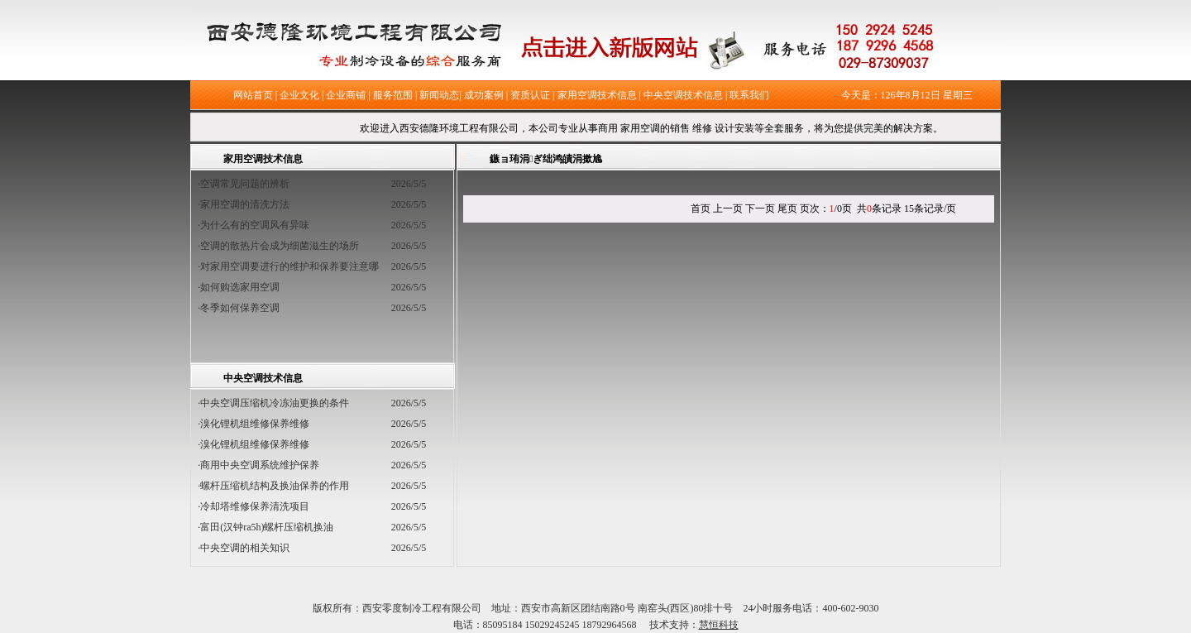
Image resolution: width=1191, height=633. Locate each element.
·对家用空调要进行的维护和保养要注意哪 (293, 266)
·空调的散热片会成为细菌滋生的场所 (283, 246)
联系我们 (749, 95)
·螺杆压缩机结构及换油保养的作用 (273, 486)
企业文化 (299, 95)
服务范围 (393, 95)
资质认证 (530, 95)
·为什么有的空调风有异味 (258, 225)
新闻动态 (439, 95)
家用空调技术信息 (597, 95)
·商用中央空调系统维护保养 (258, 465)
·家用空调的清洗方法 (248, 204)
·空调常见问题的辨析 (248, 183)
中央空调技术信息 (683, 95)
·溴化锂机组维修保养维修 (253, 423)
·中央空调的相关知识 (243, 548)
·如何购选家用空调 (243, 287)
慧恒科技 (719, 625)
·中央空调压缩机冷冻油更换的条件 (273, 403)
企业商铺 (346, 95)
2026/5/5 (409, 183)
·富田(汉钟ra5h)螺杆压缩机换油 (265, 527)
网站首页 (253, 95)
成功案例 (484, 95)
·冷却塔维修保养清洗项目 (253, 506)
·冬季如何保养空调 (243, 308)
